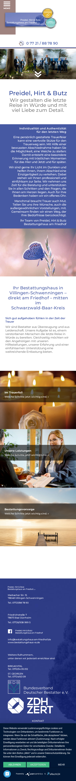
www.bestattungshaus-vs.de (24, 642)
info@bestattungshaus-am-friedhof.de (29, 639)
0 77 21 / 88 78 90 (42, 43)
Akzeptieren (38, 764)
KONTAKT (38, 720)
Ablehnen (14, 764)
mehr (61, 764)
